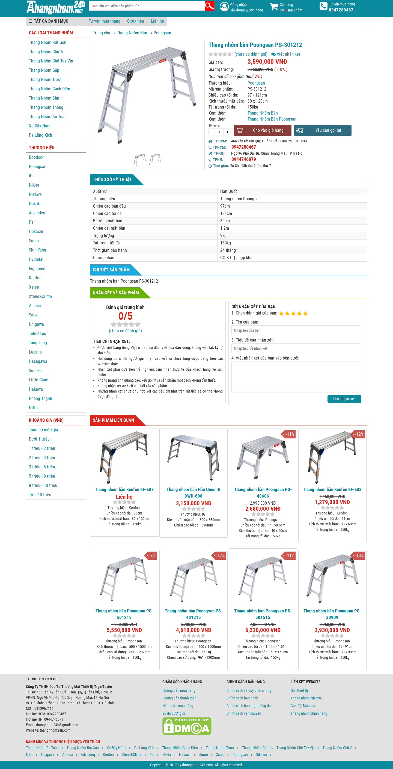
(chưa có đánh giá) (250, 54)
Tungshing (38, 342)
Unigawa (36, 324)
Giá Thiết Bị (299, 690)
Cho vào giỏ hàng (268, 130)
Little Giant (39, 379)
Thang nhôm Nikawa (306, 698)
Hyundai (36, 259)
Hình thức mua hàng (177, 706)
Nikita (34, 185)
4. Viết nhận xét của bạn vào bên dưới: (265, 358)
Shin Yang (37, 250)
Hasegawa (38, 361)
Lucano (35, 352)
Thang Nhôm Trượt (45, 79)
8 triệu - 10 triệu (43, 485)
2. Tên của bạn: (244, 322)
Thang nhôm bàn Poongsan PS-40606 (263, 493)
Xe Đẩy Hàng (40, 125)
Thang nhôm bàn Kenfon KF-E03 (332, 489)
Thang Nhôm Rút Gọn (47, 42)
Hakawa (36, 389)
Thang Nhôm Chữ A (46, 51)
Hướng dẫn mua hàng (178, 690)
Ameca (35, 305)
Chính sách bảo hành (242, 698)
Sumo (34, 240)
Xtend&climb (132, 754)
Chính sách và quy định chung (249, 690)
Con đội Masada (303, 706)
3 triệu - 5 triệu (42, 466)
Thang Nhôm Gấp (44, 70)
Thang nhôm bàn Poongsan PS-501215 (124, 614)
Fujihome (37, 268)
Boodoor (36, 157)
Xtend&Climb (40, 296)
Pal (32, 222)
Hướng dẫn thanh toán (179, 698)
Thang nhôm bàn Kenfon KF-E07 (124, 489)
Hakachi (36, 231)
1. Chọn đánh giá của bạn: (254, 313)
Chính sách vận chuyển (244, 713)
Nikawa (35, 194)
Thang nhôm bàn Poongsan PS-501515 (263, 614)
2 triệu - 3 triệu (42, 457)
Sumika (35, 370)
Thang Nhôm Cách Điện (49, 88)
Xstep (34, 287)
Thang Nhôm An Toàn (48, 116)
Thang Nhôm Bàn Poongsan (272, 119)
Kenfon (35, 277)
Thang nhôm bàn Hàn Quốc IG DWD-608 (193, 493)
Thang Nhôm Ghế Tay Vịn (51, 61)
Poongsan (162, 32)
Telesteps (37, 333)
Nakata (35, 203)
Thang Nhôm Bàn (132, 32)
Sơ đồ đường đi (173, 713)
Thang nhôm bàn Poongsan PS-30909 (332, 614)
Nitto (33, 407)
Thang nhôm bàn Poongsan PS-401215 (193, 614)
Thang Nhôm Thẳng (46, 107)
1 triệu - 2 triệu (42, 448)
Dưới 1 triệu (39, 439)
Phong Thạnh (40, 398)
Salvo (33, 315)
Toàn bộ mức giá (43, 429)
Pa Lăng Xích (40, 135)
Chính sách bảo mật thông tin (249, 706)
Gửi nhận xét (344, 398)
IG (30, 175)
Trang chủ (101, 32)
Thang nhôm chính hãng (309, 713)
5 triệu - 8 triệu (42, 476)
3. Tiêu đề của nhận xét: (252, 340)
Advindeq (37, 213)
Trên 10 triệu (40, 494)
